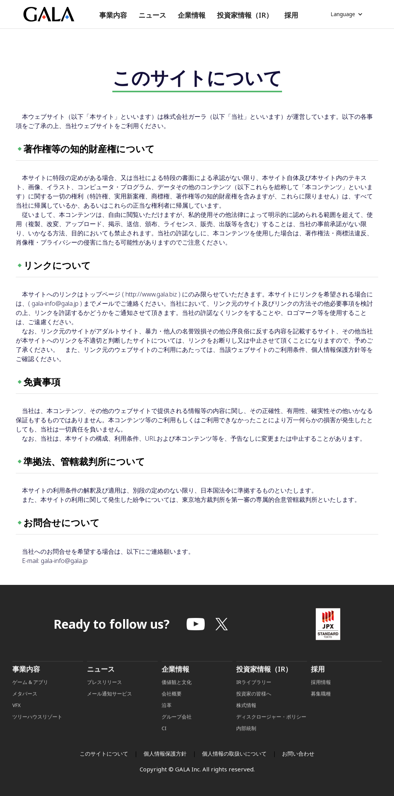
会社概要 (172, 705)
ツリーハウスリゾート (37, 728)
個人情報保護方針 (165, 753)
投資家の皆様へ (253, 705)
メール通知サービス (109, 705)
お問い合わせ (298, 753)
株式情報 (246, 717)
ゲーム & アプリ (30, 694)
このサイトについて (104, 753)
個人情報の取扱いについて (234, 753)
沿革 (167, 717)
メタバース (24, 705)
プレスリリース (104, 694)
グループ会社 (177, 728)
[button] (113, 15)
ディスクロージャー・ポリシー (271, 728)
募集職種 (321, 705)
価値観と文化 (177, 694)
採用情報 (321, 694)
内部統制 (246, 740)
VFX (16, 717)
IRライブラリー (253, 694)
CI (164, 740)
